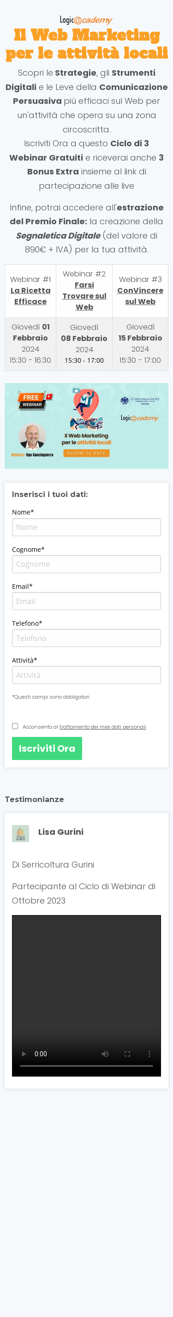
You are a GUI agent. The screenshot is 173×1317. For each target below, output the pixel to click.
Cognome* (28, 549)
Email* (22, 586)
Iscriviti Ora (47, 748)
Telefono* (27, 623)
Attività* (24, 660)
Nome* (23, 512)
